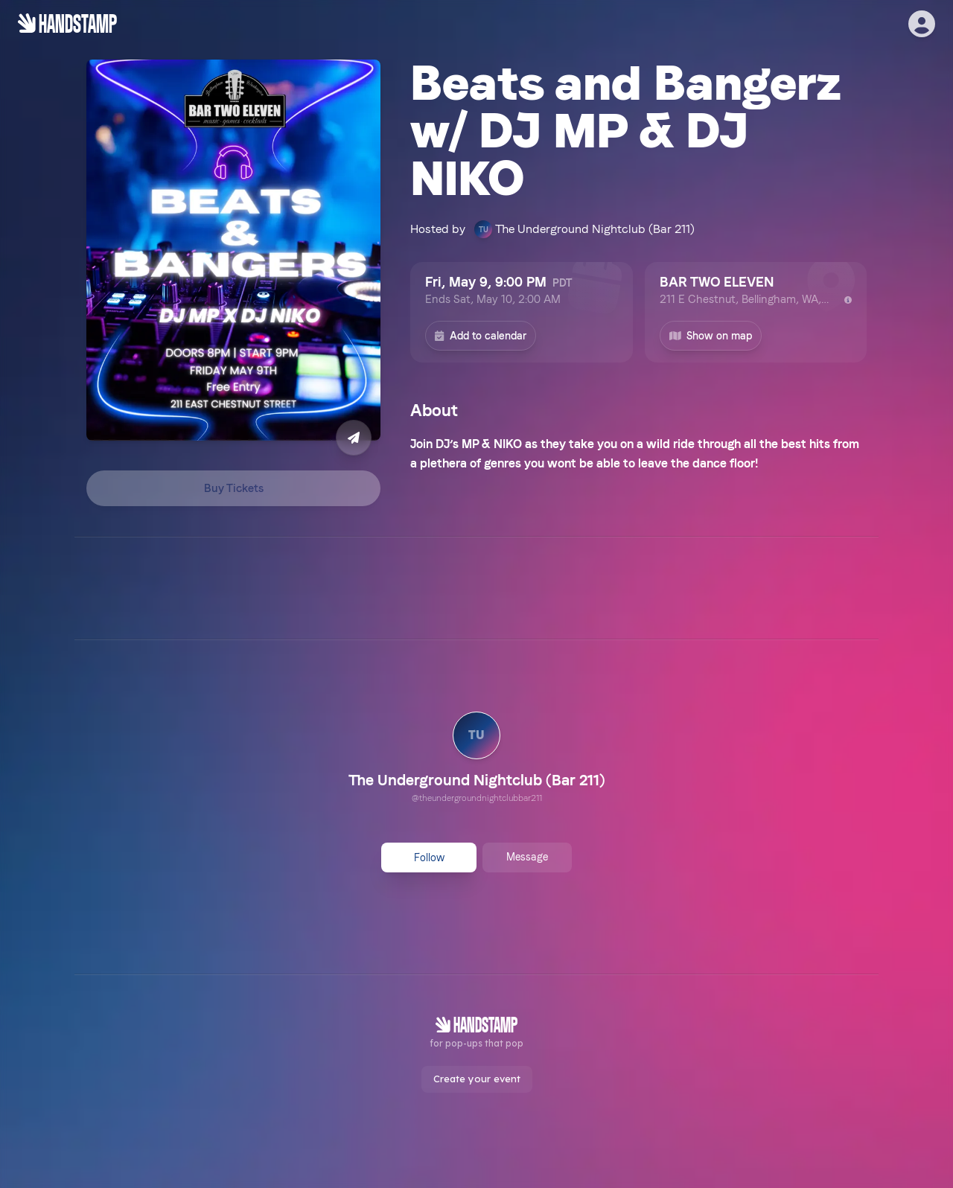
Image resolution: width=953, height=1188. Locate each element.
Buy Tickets (234, 488)
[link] (476, 759)
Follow (429, 857)
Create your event (476, 1079)
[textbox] (638, 454)
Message (527, 857)
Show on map (711, 336)
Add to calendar (480, 336)
